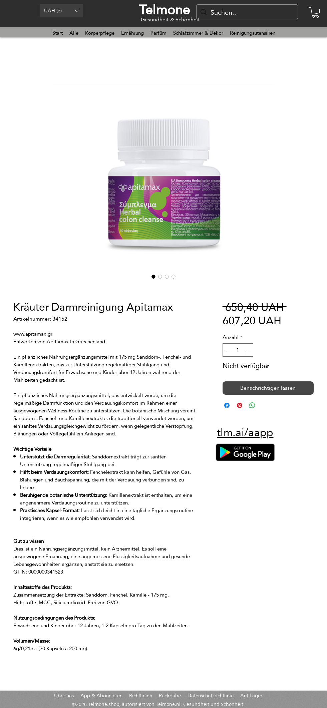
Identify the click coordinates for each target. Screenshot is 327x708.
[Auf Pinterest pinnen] (240, 405)
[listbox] (61, 10)
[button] (61, 10)
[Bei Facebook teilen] (227, 405)
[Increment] (247, 350)
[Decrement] (228, 350)
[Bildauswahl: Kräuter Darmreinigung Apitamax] (153, 276)
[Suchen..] (247, 12)
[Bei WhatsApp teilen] (252, 405)
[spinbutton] (238, 350)
